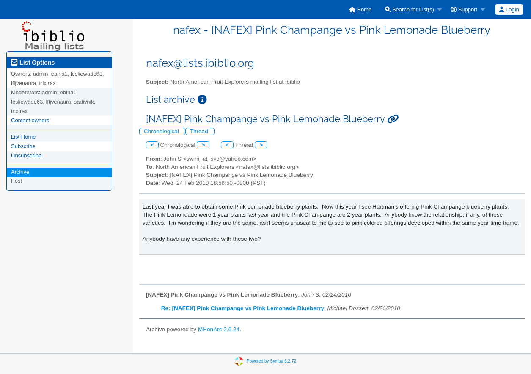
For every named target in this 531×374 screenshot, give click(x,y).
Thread (200, 131)
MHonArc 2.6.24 (218, 329)
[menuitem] (360, 9)
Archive (20, 172)
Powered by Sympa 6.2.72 (271, 361)
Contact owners (30, 120)
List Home (23, 137)
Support (464, 9)
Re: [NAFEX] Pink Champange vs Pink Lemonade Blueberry (242, 308)
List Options (33, 62)
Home (360, 9)
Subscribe (23, 146)
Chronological (162, 131)
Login (509, 9)
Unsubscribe (26, 155)
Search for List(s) (409, 9)
